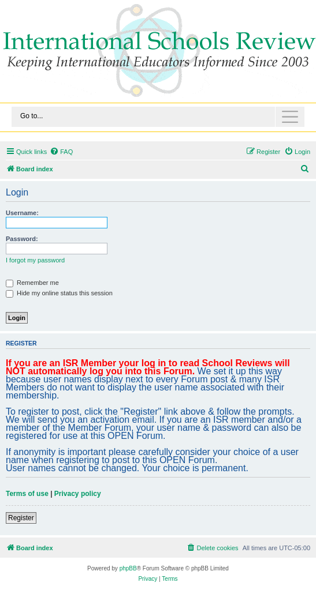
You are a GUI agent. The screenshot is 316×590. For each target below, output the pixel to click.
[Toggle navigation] (158, 117)
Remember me (32, 282)
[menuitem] (61, 152)
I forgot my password (35, 260)
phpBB (128, 568)
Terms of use (27, 494)
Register (21, 518)
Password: (22, 238)
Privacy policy (77, 494)
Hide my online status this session (59, 293)
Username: (22, 212)
